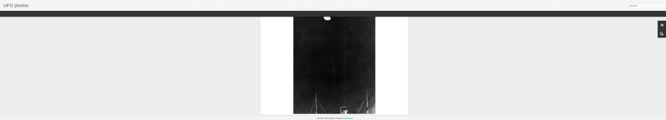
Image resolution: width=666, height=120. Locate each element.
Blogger (349, 118)
